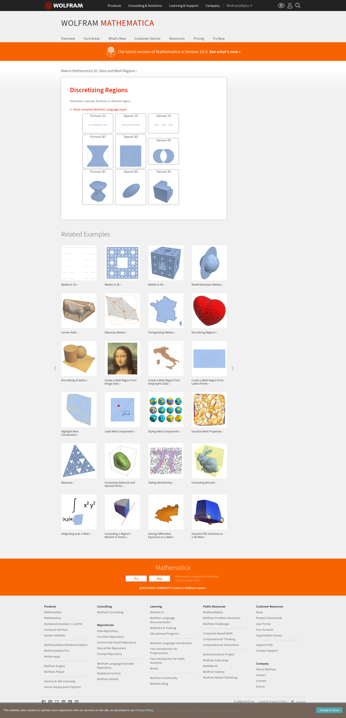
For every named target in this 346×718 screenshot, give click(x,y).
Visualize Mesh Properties (208, 412)
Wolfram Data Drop (215, 660)
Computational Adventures (221, 645)
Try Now (219, 38)
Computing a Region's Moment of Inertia (121, 516)
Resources (177, 38)
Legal (262, 701)
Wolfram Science (214, 672)
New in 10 (79, 70)
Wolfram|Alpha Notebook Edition (66, 645)
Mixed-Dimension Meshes (208, 265)
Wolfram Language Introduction (171, 643)
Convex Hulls (77, 313)
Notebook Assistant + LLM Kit (63, 624)
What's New (117, 38)
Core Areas (92, 38)
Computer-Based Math (218, 633)
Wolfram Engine (54, 666)
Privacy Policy (278, 701)
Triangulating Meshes (164, 313)
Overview (68, 38)
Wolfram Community (164, 678)
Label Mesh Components (121, 412)
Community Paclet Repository (116, 642)
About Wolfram (266, 669)
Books (154, 668)
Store (259, 612)
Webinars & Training (163, 628)
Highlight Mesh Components (77, 414)
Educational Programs (164, 634)
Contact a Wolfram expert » (190, 588)
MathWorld (210, 666)
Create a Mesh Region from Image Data (121, 363)
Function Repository (110, 637)
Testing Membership (164, 463)
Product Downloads (269, 618)
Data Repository (107, 631)
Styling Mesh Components (164, 412)
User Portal (263, 624)
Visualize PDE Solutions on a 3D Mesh (208, 516)
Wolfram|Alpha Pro (56, 651)
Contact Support (267, 651)
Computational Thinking (219, 639)
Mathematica (52, 618)
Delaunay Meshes (121, 313)
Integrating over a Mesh (77, 514)
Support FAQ (264, 645)
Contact (261, 681)
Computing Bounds (208, 463)
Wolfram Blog (159, 684)
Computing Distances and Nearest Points (121, 465)
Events (260, 686)
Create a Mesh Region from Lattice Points (208, 363)
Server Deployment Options (62, 687)
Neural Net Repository (111, 648)
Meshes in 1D (77, 265)
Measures (77, 463)
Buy (159, 578)
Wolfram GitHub (107, 679)
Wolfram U (157, 612)
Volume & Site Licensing (59, 681)
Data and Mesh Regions (117, 70)
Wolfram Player (54, 672)
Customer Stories (147, 38)
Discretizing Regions (208, 313)
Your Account (264, 630)
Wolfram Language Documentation (162, 620)
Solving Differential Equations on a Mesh (164, 516)
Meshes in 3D (164, 265)
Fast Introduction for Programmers (163, 651)
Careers (261, 675)
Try (136, 578)
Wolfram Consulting (110, 612)
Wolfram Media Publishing (220, 677)
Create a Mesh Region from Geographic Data (164, 363)
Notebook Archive (109, 673)
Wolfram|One (52, 612)
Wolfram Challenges (216, 624)
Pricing (199, 38)
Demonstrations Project (218, 654)
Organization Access (269, 635)
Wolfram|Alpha (213, 612)
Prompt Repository (109, 654)
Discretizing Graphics (77, 361)
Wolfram (107, 23)
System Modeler (54, 635)
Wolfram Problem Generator (222, 618)
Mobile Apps (52, 656)
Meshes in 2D (121, 265)
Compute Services (56, 630)
